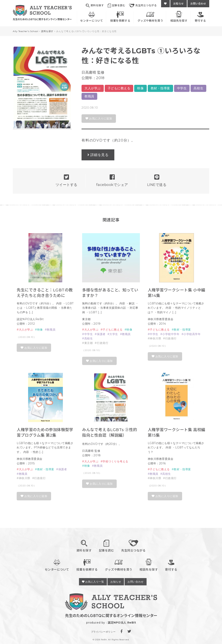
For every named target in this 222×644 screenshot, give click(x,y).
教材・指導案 (160, 88)
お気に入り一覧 (93, 581)
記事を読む (116, 5)
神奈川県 (155, 338)
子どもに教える (119, 88)
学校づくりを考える (115, 461)
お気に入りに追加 (98, 118)
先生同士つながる (143, 5)
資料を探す (95, 5)
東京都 (88, 343)
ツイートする (66, 180)
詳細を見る (99, 155)
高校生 (198, 88)
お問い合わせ (198, 3)
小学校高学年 (192, 334)
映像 (140, 88)
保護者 (101, 334)
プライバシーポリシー (103, 631)
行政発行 (102, 343)
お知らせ (178, 3)
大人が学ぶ (92, 88)
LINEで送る (157, 180)
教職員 (89, 96)
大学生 (113, 334)
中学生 (182, 88)
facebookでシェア (112, 180)
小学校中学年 (170, 334)
